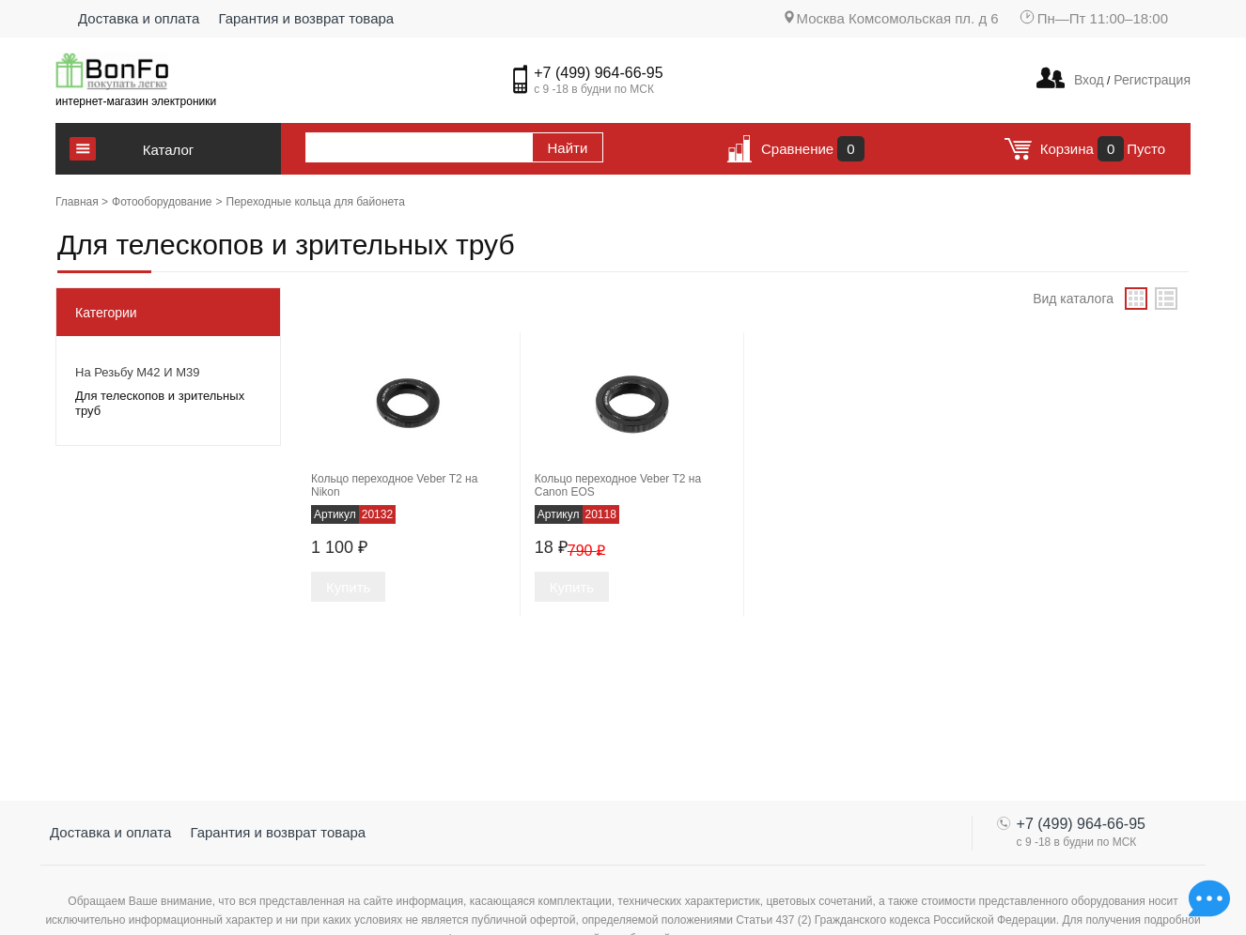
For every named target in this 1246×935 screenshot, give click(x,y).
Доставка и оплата (138, 18)
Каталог (169, 150)
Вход (1089, 79)
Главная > (81, 201)
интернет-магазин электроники (135, 101)
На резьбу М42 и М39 (137, 372)
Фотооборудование (162, 201)
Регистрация (1150, 79)
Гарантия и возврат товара (306, 18)
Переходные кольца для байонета (315, 201)
